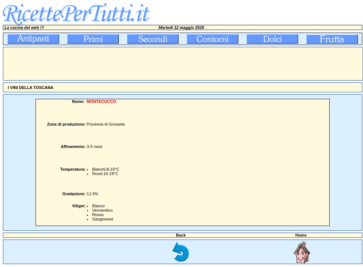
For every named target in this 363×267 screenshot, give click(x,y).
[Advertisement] (136, 63)
